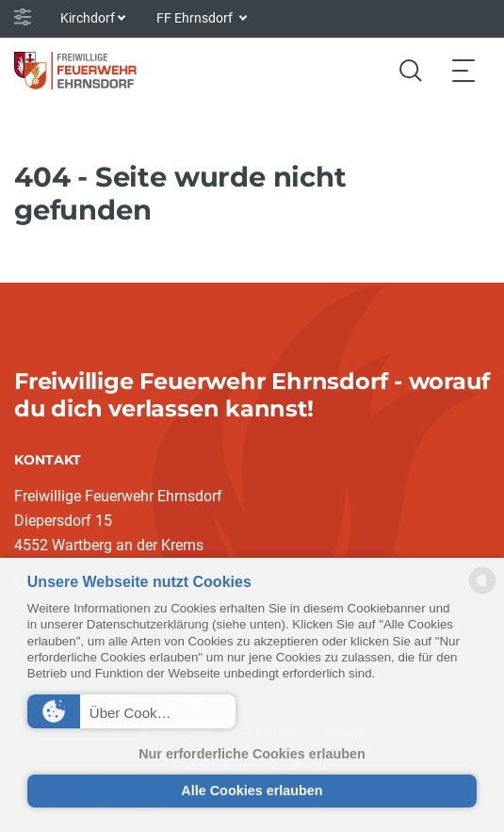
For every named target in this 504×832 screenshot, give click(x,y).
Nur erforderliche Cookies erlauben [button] (252, 753)
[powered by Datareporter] (482, 592)
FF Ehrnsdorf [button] (196, 17)
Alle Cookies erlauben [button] (251, 790)
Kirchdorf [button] (87, 17)
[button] (131, 711)
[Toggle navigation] (463, 70)
